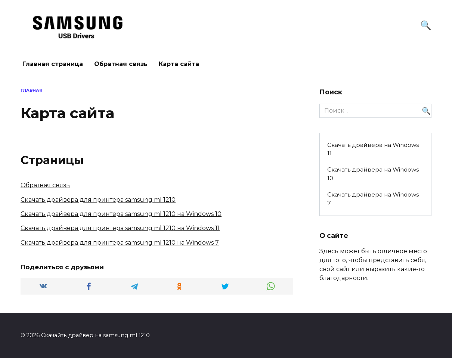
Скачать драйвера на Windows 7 (373, 199)
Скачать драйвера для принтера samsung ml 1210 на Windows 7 (120, 242)
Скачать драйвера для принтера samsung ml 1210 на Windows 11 (120, 228)
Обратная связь (121, 63)
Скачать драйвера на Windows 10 (373, 174)
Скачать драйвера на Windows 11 (373, 149)
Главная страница (52, 63)
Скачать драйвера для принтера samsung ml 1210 (98, 199)
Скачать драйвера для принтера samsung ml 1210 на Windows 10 (121, 213)
